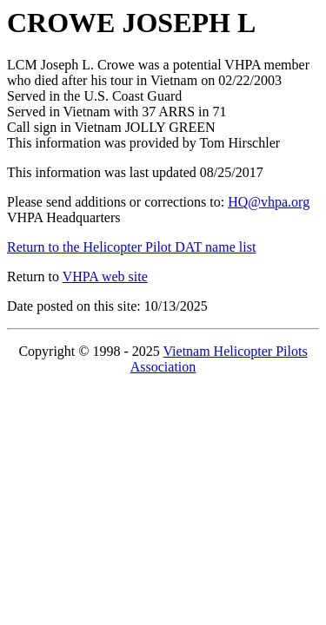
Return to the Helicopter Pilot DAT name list (131, 247)
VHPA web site (105, 276)
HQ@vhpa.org (268, 201)
